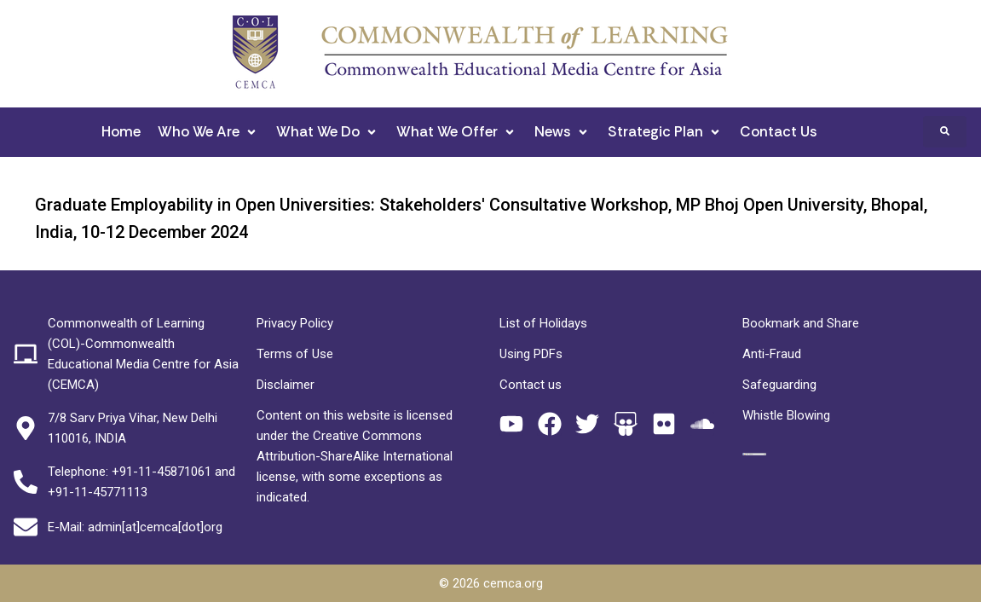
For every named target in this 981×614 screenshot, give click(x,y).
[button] (208, 132)
